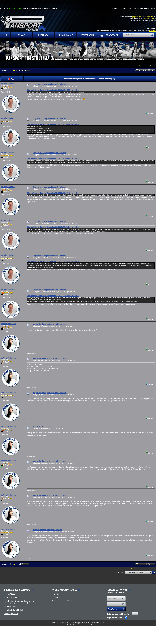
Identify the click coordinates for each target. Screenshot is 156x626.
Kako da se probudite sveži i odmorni (47, 530)
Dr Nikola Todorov (8, 84)
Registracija (87, 35)
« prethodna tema (136, 66)
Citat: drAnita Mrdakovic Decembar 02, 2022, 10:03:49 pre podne (52, 124)
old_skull (152, 31)
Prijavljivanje (65, 35)
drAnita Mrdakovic (8, 324)
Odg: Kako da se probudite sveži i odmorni (49, 84)
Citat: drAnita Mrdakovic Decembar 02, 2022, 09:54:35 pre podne (52, 261)
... (12, 70)
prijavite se (136, 17)
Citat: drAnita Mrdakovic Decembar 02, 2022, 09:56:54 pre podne (52, 227)
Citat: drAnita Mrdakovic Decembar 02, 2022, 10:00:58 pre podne (52, 159)
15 (16, 70)
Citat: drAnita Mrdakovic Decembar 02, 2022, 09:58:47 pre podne (52, 193)
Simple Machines (75, 622)
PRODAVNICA (108, 35)
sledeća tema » (150, 66)
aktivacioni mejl (149, 19)
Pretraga (43, 35)
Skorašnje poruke (11, 614)
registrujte (149, 17)
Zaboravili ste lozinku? (115, 592)
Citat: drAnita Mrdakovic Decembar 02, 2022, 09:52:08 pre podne (52, 296)
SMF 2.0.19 (56, 622)
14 (14, 70)
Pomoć (21, 35)
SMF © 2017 (65, 622)
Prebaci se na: (120, 572)
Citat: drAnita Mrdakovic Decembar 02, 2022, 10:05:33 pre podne (52, 90)
